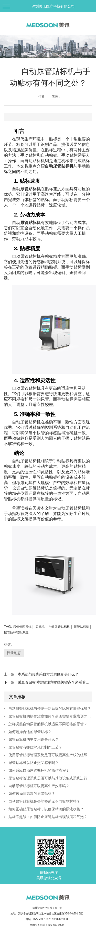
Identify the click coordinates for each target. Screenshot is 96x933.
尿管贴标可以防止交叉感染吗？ (33, 763)
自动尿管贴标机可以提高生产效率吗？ (38, 786)
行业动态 (14, 653)
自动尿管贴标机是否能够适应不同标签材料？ (44, 801)
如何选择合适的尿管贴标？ (29, 732)
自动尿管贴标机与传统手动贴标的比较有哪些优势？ (49, 708)
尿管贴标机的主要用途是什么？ (33, 739)
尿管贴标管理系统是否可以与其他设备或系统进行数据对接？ (50, 778)
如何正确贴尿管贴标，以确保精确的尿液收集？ (46, 809)
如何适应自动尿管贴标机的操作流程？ (38, 770)
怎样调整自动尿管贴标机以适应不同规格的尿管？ (47, 724)
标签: (8, 645)
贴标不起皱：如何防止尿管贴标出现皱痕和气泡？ (47, 817)
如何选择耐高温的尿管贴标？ (31, 794)
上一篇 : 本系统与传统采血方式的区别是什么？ (41, 674)
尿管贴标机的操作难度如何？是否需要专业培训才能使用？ (50, 716)
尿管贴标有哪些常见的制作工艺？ (35, 747)
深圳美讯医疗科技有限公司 (53, 6)
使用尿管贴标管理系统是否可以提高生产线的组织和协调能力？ (50, 755)
